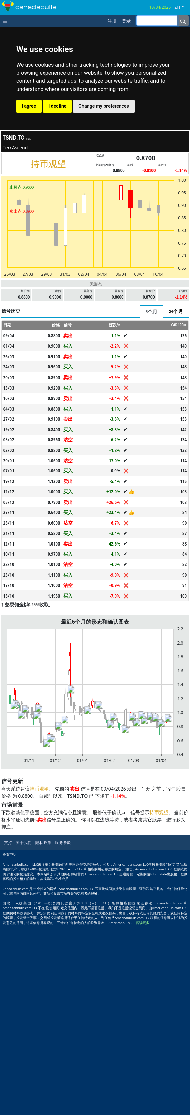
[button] (181, 7)
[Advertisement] (95, 351)
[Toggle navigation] (6, 20)
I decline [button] (57, 106)
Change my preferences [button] (103, 106)
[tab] (151, 406)
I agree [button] (29, 106)
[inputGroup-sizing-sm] (156, 20)
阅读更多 (142, 1112)
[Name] (183, 20)
